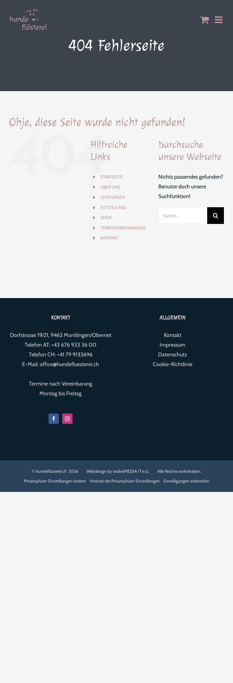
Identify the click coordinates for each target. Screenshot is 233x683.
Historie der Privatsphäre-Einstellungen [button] (125, 481)
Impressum (172, 345)
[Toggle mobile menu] (219, 19)
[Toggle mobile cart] (204, 19)
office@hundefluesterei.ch (69, 364)
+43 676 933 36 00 (73, 345)
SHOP (106, 217)
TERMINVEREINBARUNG (123, 228)
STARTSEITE (111, 177)
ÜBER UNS (110, 187)
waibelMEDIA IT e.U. (131, 471)
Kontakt (172, 335)
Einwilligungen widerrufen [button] (186, 481)
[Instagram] (67, 419)
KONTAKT (109, 238)
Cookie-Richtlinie (172, 364)
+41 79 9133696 (75, 354)
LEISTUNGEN (112, 197)
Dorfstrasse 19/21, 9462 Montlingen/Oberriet (60, 335)
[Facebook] (54, 419)
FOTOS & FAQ (113, 207)
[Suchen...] (182, 215)
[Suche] (215, 215)
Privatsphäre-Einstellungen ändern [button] (55, 481)
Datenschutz (172, 354)
